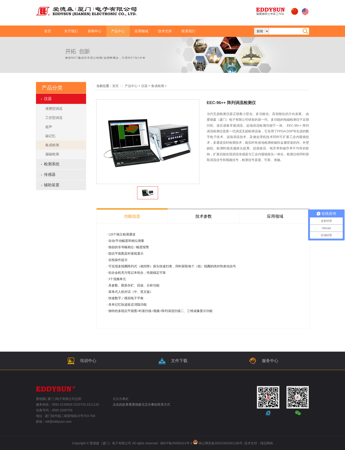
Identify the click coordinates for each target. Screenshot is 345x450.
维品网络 (266, 443)
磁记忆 (50, 136)
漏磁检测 (52, 154)
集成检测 (52, 145)
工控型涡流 (53, 118)
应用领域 (141, 31)
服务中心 (263, 360)
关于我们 (71, 31)
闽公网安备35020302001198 (219, 443)
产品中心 (118, 31)
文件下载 (172, 360)
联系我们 (188, 31)
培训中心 (81, 360)
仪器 (144, 86)
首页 (47, 31)
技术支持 (165, 31)
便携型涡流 (53, 108)
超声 (48, 127)
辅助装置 (51, 185)
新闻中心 (94, 31)
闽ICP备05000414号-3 (176, 443)
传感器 (50, 174)
